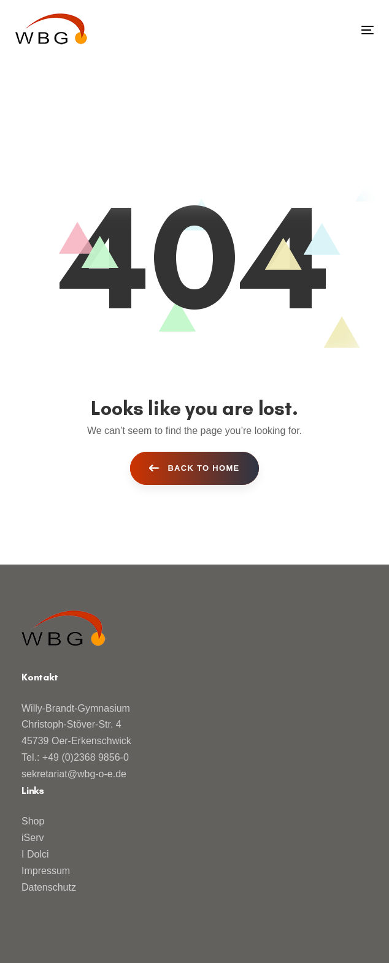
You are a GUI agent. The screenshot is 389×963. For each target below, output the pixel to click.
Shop (32, 821)
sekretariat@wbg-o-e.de (73, 774)
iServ (32, 837)
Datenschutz (48, 887)
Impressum (45, 871)
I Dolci (34, 854)
